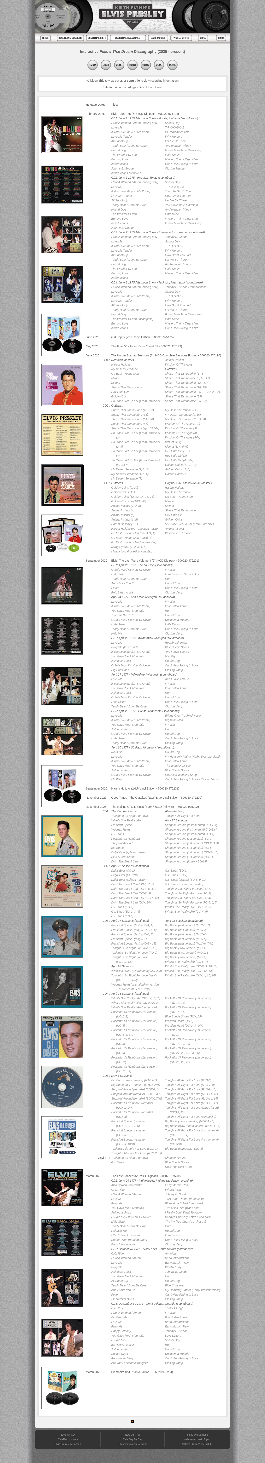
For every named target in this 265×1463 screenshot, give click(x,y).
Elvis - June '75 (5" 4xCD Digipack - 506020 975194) (145, 113)
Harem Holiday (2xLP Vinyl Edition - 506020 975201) (145, 788)
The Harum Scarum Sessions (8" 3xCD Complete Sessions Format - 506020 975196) (166, 355)
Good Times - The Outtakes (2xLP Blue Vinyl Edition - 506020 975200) (156, 797)
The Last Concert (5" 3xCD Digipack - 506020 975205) (146, 1176)
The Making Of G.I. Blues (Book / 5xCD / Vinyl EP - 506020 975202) (155, 806)
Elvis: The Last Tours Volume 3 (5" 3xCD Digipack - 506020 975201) (155, 560)
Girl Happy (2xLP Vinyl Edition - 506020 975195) (142, 337)
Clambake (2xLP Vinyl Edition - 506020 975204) (142, 1372)
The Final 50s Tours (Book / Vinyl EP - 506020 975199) (146, 346)
